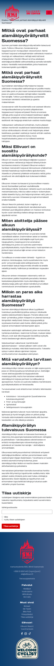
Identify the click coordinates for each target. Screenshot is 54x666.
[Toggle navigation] (49, 12)
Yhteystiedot (27, 614)
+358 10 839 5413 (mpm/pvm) (27, 571)
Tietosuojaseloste (27, 578)
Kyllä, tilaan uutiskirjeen (14, 519)
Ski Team (27, 609)
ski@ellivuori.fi (27, 574)
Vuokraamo (27, 591)
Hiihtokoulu (27, 594)
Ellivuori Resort (27, 626)
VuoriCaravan (27, 629)
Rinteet (27, 606)
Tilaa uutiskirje (27, 617)
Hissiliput (27, 588)
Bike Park (27, 611)
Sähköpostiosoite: (9, 507)
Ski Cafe (27, 597)
